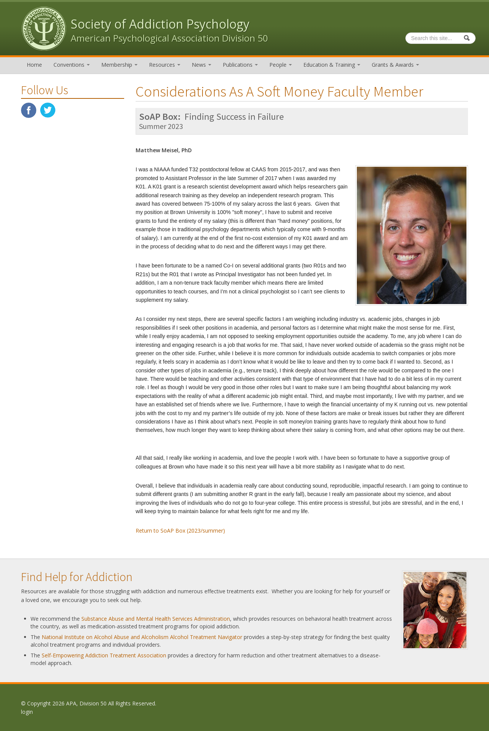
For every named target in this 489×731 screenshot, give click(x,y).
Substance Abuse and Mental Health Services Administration (155, 618)
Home (34, 64)
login (27, 711)
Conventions (71, 64)
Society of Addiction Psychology (160, 24)
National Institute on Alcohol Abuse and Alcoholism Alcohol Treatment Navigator (142, 637)
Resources (164, 64)
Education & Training (331, 64)
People (280, 64)
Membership (119, 64)
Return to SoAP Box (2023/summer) (180, 530)
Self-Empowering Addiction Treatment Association (104, 655)
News (201, 64)
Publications (240, 64)
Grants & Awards (395, 64)
